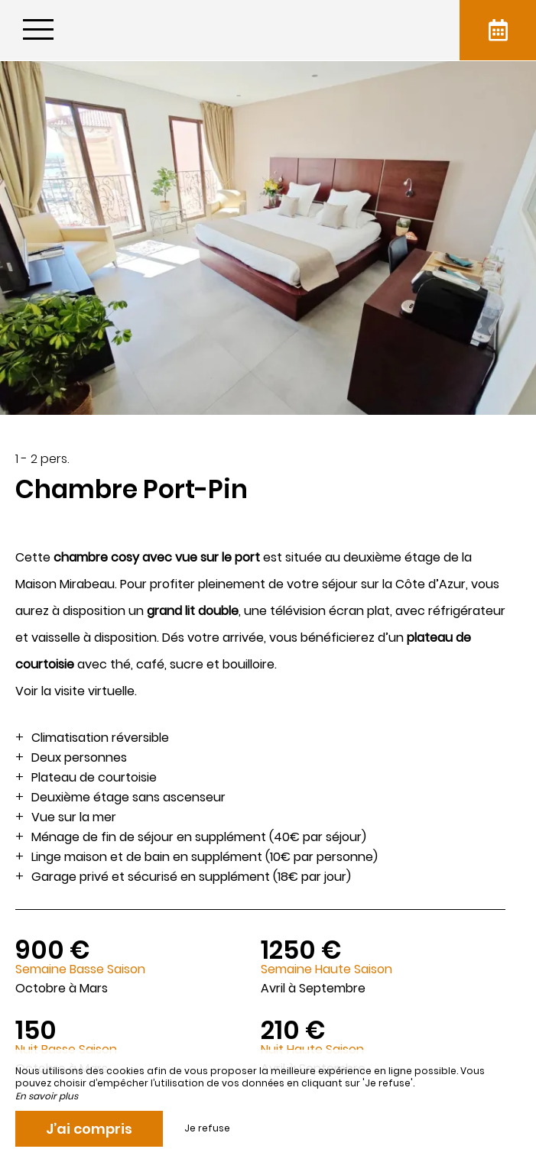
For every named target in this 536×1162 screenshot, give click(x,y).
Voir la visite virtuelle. (76, 691)
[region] (268, 788)
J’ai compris (89, 1128)
